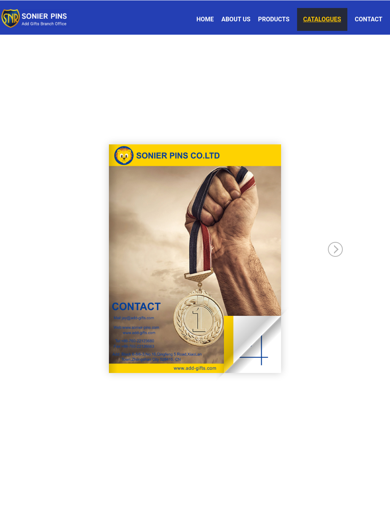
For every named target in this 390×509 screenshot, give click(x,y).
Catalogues (322, 19)
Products (273, 19)
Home (205, 19)
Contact (368, 19)
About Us (235, 19)
